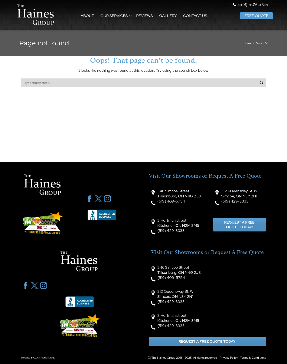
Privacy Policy (229, 358)
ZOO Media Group (44, 357)
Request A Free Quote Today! (239, 224)
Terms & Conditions (253, 358)
